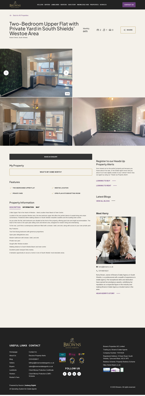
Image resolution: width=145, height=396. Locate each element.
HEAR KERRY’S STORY (105, 294)
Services (103, 5)
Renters (64, 5)
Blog (11, 360)
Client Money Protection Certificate (41, 371)
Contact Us (33, 353)
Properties (94, 5)
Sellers (40, 5)
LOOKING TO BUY (103, 182)
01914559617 (34, 360)
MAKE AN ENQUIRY (50, 157)
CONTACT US (129, 5)
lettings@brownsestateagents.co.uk (41, 364)
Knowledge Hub (83, 5)
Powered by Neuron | (23, 388)
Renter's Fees (14, 378)
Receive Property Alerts (37, 357)
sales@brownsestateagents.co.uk (41, 367)
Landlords (55, 5)
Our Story (72, 5)
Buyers (47, 5)
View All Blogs (103, 202)
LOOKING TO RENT (103, 187)
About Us (12, 357)
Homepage (13, 353)
